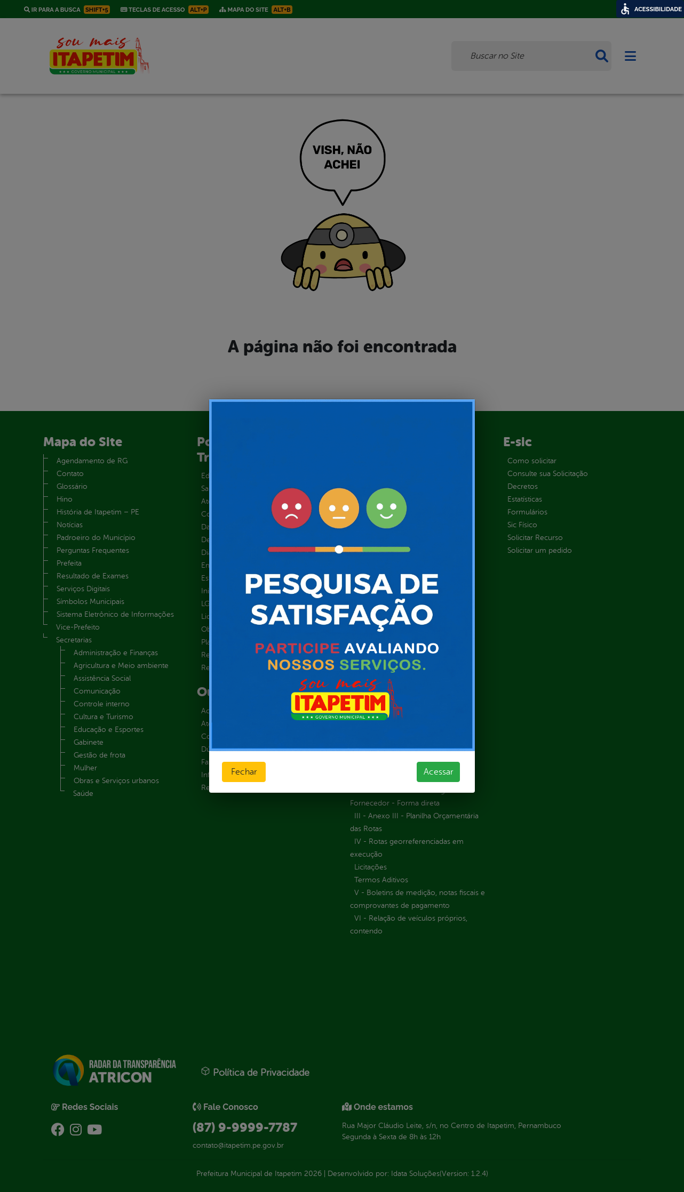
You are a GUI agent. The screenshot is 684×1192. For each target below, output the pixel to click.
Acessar (438, 772)
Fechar (244, 772)
